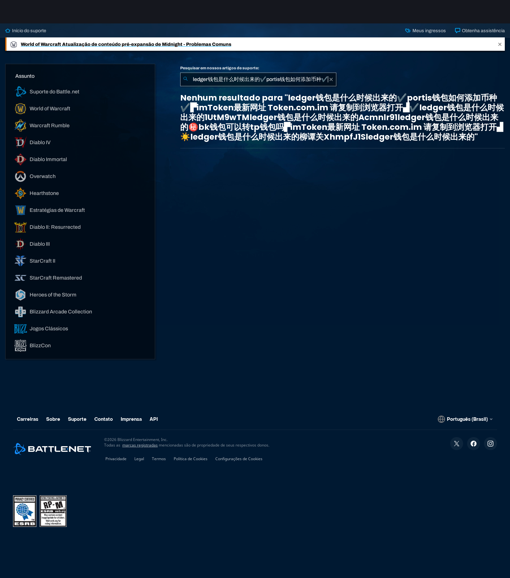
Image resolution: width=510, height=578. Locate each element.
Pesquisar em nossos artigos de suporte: (219, 68)
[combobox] (258, 79)
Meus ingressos (425, 30)
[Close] (500, 44)
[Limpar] (331, 79)
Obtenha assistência (480, 30)
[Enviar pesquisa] (185, 79)
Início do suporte (25, 30)
